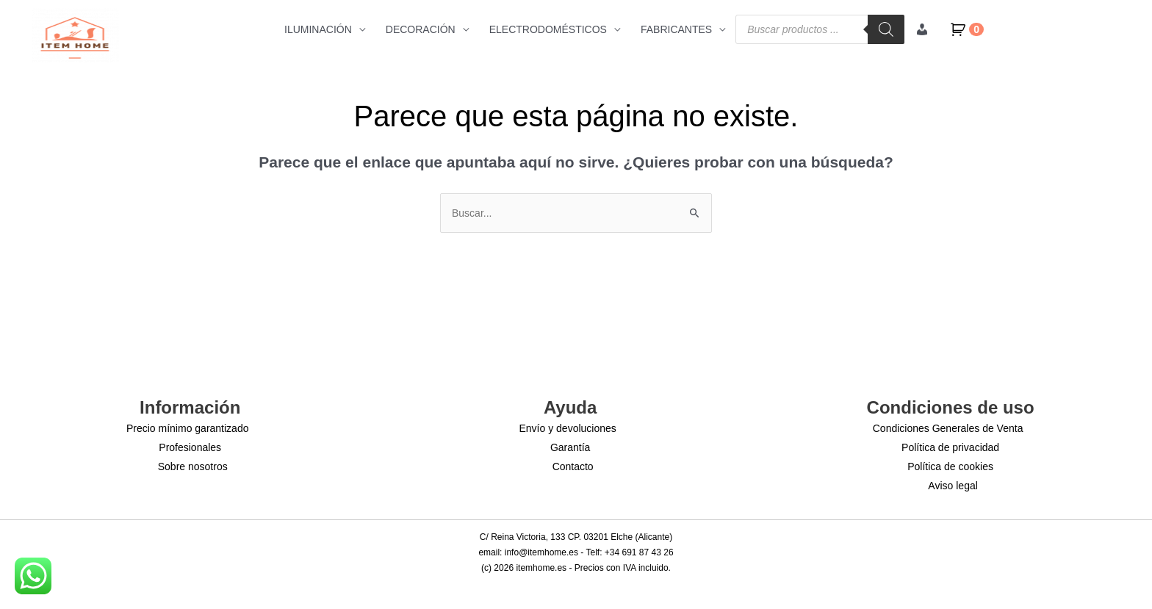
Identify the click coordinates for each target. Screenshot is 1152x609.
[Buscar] (886, 29)
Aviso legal (952, 485)
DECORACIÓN (421, 29)
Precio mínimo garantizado (187, 428)
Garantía (570, 447)
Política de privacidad (950, 447)
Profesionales (190, 447)
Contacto (573, 466)
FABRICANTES (676, 29)
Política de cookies (950, 466)
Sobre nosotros (193, 466)
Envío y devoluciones (567, 428)
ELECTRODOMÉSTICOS (548, 29)
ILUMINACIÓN (318, 29)
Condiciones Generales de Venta (948, 428)
